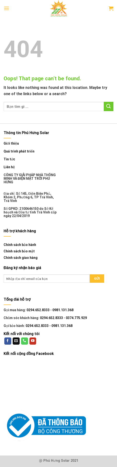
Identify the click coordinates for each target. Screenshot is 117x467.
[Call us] (24, 341)
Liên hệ (9, 167)
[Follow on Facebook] (7, 341)
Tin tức (9, 159)
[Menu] (6, 8)
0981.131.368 (62, 310)
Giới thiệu (11, 143)
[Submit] (108, 106)
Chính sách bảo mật (19, 251)
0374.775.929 (76, 318)
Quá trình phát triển (19, 151)
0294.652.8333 (38, 310)
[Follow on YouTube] (32, 341)
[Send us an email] (16, 341)
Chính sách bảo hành (20, 245)
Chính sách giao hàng (21, 258)
